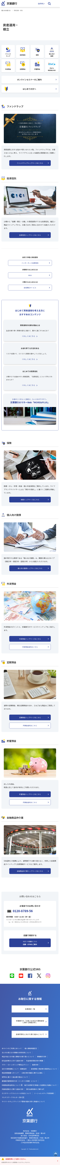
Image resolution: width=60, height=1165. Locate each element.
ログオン (41, 3)
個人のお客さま (6, 10)
